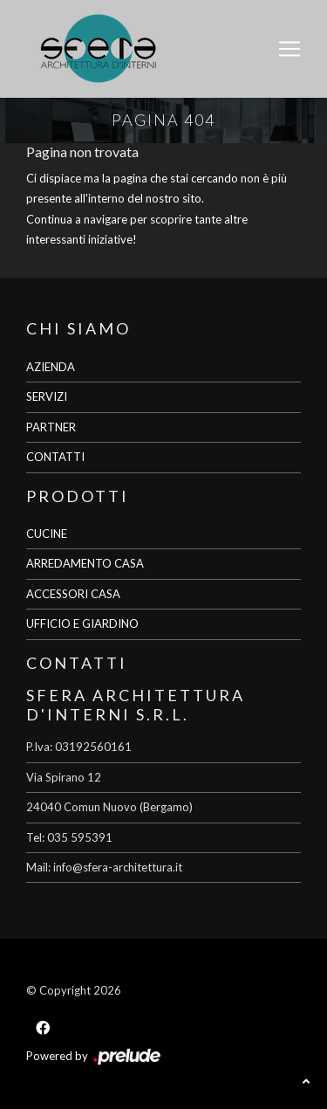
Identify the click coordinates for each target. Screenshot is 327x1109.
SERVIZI (46, 396)
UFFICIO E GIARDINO (82, 623)
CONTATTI (55, 457)
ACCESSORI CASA (73, 594)
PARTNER (51, 427)
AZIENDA (50, 367)
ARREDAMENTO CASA (85, 563)
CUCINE (46, 534)
